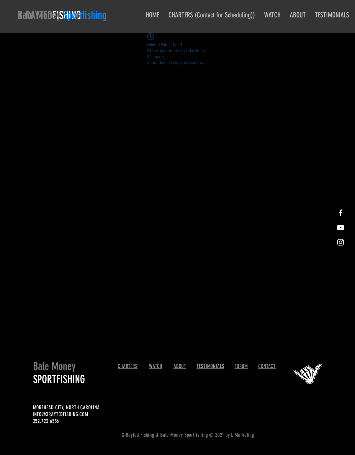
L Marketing (242, 435)
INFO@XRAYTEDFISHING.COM (61, 414)
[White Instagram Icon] (340, 242)
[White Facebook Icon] (340, 212)
